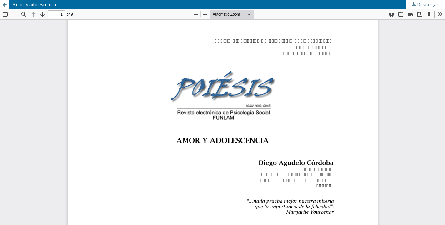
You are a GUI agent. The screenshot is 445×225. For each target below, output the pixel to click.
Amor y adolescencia (34, 5)
